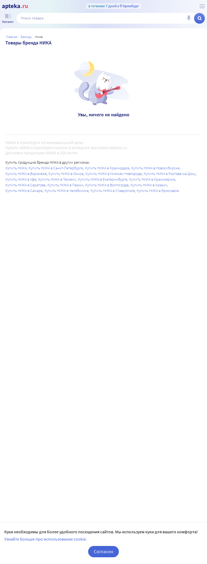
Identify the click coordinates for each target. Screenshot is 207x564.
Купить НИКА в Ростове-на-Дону (170, 173)
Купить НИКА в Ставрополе (113, 190)
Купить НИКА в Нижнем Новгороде (113, 173)
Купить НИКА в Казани (148, 185)
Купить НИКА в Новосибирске (155, 168)
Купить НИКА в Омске (66, 173)
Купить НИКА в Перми (65, 185)
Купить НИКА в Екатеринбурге (102, 179)
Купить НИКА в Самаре (24, 190)
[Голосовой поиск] (188, 18)
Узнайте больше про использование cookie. (45, 539)
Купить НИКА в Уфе (20, 179)
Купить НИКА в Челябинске (66, 190)
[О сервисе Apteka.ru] (202, 6)
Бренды (26, 37)
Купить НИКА (16, 168)
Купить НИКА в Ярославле (158, 190)
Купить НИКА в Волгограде (107, 185)
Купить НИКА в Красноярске (152, 179)
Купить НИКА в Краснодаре (107, 168)
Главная (11, 37)
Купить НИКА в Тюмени (57, 179)
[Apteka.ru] (15, 6)
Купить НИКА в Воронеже (26, 173)
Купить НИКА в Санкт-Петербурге (56, 168)
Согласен (103, 551)
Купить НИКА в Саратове (25, 185)
